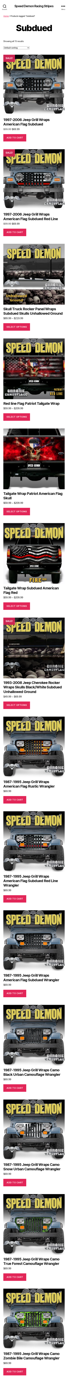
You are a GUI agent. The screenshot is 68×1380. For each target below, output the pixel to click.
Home (6, 16)
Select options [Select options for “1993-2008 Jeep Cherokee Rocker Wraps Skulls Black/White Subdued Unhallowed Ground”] (17, 705)
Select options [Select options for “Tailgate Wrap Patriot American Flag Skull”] (17, 511)
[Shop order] (16, 47)
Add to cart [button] (15, 137)
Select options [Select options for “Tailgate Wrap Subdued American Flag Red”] (17, 606)
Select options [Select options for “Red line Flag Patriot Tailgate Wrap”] (17, 416)
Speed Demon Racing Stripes (33, 6)
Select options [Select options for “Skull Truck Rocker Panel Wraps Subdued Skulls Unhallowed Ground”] (17, 327)
